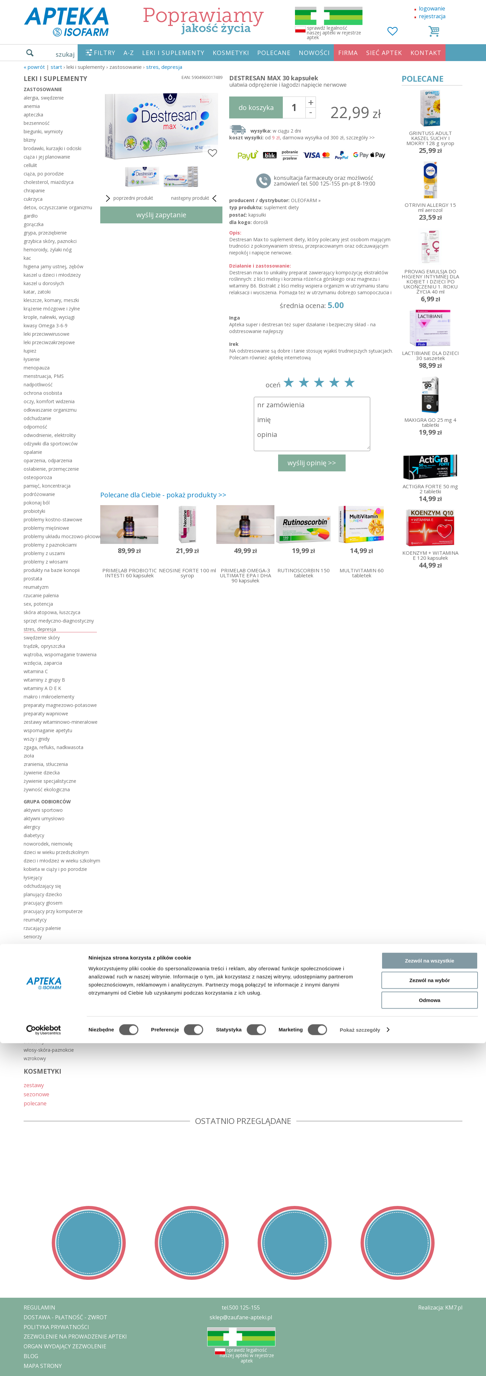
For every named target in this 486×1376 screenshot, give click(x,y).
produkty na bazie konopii (52, 570)
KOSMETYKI (231, 53)
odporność (35, 426)
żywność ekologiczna (47, 789)
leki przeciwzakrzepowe (49, 342)
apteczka (33, 114)
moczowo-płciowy (44, 991)
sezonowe (36, 1094)
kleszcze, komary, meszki (51, 300)
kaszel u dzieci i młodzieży (52, 275)
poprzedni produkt (128, 198)
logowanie (432, 8)
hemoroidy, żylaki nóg (48, 249)
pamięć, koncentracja (47, 486)
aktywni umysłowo (44, 818)
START (56, 66)
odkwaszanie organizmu (50, 410)
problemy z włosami (46, 561)
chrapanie (34, 190)
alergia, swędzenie (44, 97)
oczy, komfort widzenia (49, 401)
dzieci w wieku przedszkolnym (56, 852)
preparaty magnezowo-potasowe (60, 705)
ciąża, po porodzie (44, 173)
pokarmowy (37, 1024)
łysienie (32, 359)
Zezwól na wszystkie (429, 1293)
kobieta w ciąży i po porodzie (55, 869)
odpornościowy (40, 1016)
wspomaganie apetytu (48, 730)
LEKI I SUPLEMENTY (173, 53)
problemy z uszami (44, 553)
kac (27, 258)
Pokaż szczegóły (360, 1363)
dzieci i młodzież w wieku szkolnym (60, 860)
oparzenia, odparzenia (48, 460)
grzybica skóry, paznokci (50, 241)
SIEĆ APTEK (384, 53)
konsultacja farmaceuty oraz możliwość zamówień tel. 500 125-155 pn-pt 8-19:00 (324, 181)
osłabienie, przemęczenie (51, 469)
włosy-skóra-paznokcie (49, 1050)
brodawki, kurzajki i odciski (52, 148)
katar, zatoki (37, 291)
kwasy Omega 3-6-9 (46, 325)
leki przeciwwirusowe (47, 334)
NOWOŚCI (314, 53)
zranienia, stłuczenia (46, 764)
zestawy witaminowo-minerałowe (60, 722)
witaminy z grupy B (44, 680)
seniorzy (33, 936)
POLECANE (274, 53)
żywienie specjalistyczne (50, 781)
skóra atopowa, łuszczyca (52, 612)
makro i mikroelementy (49, 696)
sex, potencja (38, 604)
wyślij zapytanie (161, 214)
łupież (30, 351)
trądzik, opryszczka (44, 646)
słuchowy (34, 1041)
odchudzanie (37, 418)
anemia (32, 106)
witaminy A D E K (42, 688)
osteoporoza (38, 477)
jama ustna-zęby (42, 965)
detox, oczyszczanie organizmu (58, 207)
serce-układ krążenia (46, 1033)
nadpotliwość (38, 384)
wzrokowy (35, 1058)
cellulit (30, 165)
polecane (35, 1103)
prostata (33, 578)
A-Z (129, 53)
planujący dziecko (43, 894)
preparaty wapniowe (46, 713)
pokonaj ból (37, 502)
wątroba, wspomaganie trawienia (60, 654)
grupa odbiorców (47, 801)
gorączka (34, 224)
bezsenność (37, 123)
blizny (30, 140)
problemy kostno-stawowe (53, 519)
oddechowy (36, 1008)
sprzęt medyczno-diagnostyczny (59, 620)
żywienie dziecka (42, 772)
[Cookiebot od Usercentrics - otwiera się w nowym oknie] (43, 1363)
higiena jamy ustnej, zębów (53, 266)
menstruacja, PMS (44, 376)
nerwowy (34, 999)
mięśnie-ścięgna (41, 982)
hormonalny (37, 957)
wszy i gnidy (37, 739)
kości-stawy (36, 974)
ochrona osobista (43, 393)
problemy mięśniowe (46, 528)
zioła (29, 755)
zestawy (34, 1085)
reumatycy (35, 919)
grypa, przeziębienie (45, 232)
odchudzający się (42, 886)
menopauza (37, 367)
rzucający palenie (42, 928)
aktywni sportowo (43, 810)
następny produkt (195, 198)
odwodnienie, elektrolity (50, 435)
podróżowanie (39, 494)
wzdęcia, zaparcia (43, 663)
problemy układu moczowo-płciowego (60, 536)
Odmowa (429, 1333)
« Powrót (34, 66)
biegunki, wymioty (43, 131)
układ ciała (39, 948)
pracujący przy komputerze (53, 911)
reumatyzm (36, 587)
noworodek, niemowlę (48, 844)
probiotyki (34, 511)
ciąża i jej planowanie (47, 157)
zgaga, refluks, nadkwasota (53, 747)
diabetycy (34, 835)
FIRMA (348, 53)
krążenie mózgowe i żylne (52, 308)
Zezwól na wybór (429, 1313)
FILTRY (104, 53)
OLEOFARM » (306, 200)
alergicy (32, 827)
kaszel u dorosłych (44, 283)
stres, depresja (164, 66)
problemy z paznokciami (50, 545)
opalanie (33, 452)
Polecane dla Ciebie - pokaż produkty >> (163, 494)
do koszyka (256, 107)
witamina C (36, 671)
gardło (31, 216)
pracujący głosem (43, 903)
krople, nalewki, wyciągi (49, 317)
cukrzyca (33, 199)
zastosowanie (43, 89)
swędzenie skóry (42, 637)
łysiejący (33, 877)
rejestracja (432, 16)
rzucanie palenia (41, 595)
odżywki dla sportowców (51, 443)
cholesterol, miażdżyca (49, 182)
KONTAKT (425, 53)
